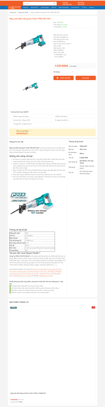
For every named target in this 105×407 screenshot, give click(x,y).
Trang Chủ (25, 7)
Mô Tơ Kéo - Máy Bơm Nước (40, 273)
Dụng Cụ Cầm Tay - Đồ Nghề (44, 271)
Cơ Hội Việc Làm (75, 7)
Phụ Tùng (28, 276)
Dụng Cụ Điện (51, 269)
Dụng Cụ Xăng (17, 271)
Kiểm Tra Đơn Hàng (63, 7)
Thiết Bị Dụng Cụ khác (45, 276)
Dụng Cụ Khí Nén (28, 271)
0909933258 (22, 133)
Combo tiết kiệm (45, 7)
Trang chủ (12, 12)
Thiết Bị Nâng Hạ (18, 276)
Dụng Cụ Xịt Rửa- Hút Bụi (22, 273)
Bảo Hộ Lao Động (40, 269)
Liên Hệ (92, 7)
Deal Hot (54, 7)
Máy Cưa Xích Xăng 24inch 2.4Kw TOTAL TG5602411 (28, 393)
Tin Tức (85, 7)
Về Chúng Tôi (35, 7)
